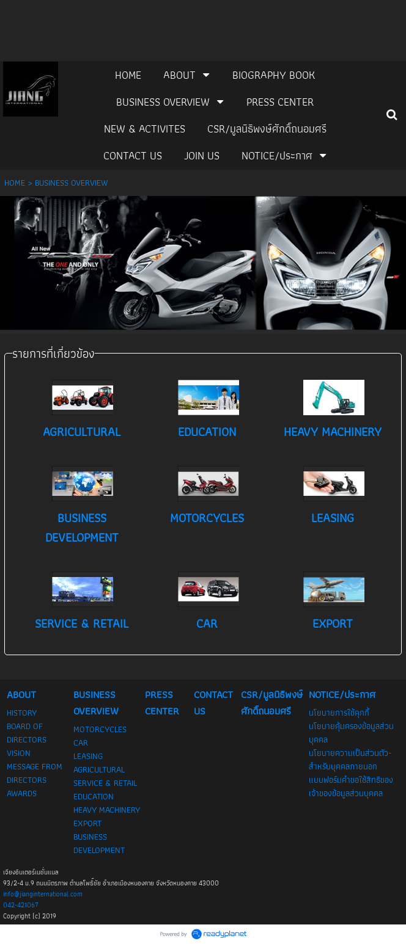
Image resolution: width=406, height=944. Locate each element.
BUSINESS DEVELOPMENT (82, 527)
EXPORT (332, 623)
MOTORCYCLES (207, 518)
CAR (207, 623)
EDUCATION (207, 431)
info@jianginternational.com (43, 893)
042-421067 (21, 904)
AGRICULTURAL (81, 431)
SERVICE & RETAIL (81, 623)
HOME (14, 182)
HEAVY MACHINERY (333, 431)
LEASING (332, 518)
